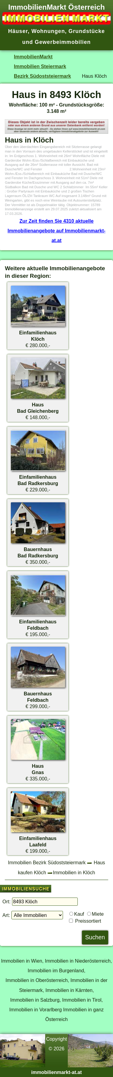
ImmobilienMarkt (33, 56)
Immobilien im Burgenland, (56, 970)
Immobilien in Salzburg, (35, 1000)
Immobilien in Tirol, (82, 1000)
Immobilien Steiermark (40, 66)
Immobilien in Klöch (74, 872)
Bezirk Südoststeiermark (42, 76)
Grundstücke (86, 31)
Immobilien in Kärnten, (70, 990)
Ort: (6, 901)
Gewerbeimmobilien (63, 42)
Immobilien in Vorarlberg (35, 1009)
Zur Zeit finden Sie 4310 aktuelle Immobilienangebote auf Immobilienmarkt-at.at (56, 230)
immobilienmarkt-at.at (56, 1072)
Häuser (18, 31)
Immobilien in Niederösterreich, (78, 961)
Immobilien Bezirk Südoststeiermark (47, 862)
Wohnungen (48, 31)
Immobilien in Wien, (22, 961)
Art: (6, 915)
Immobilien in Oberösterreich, (37, 980)
